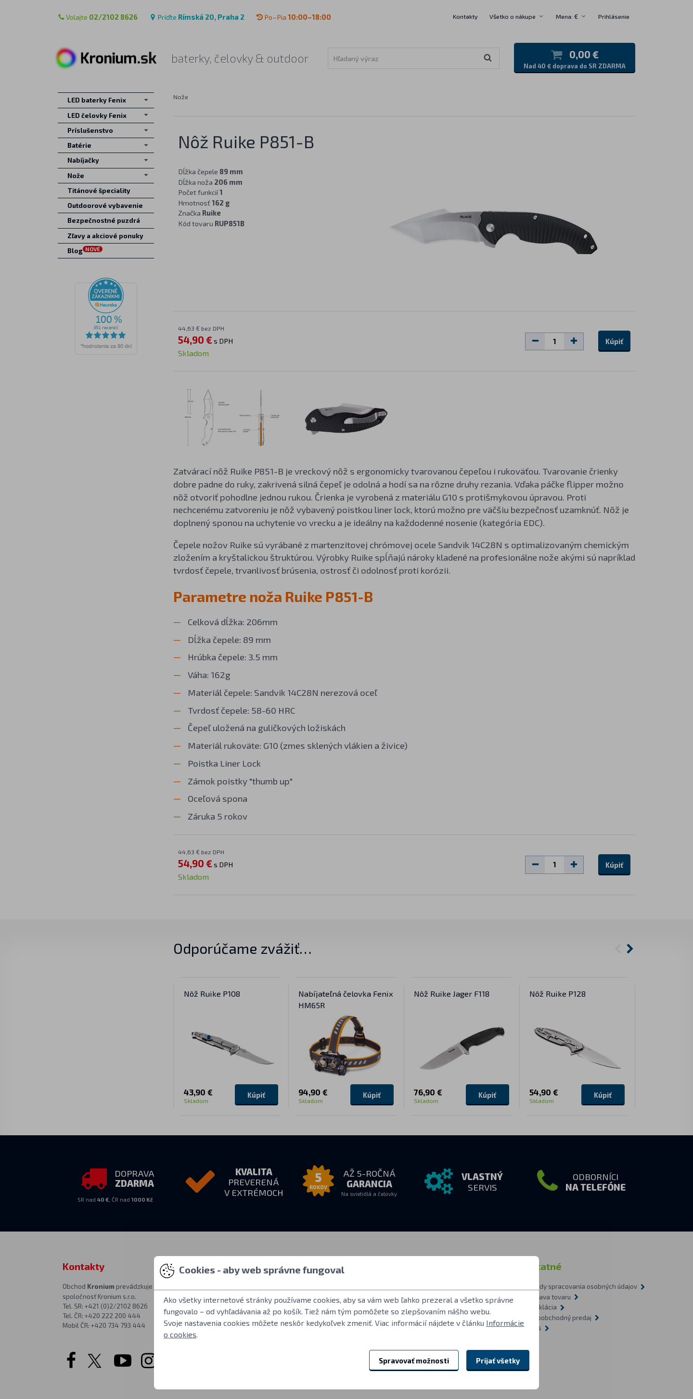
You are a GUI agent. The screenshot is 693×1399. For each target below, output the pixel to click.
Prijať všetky (498, 1360)
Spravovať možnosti (414, 1360)
